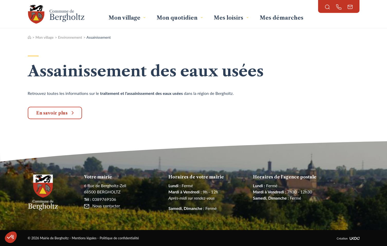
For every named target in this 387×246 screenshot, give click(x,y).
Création (348, 238)
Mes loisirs (229, 18)
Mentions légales (84, 238)
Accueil (29, 37)
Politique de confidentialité (119, 238)
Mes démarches (281, 18)
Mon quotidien (178, 18)
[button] (11, 237)
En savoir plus (52, 113)
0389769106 (100, 199)
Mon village (125, 18)
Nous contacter (102, 205)
